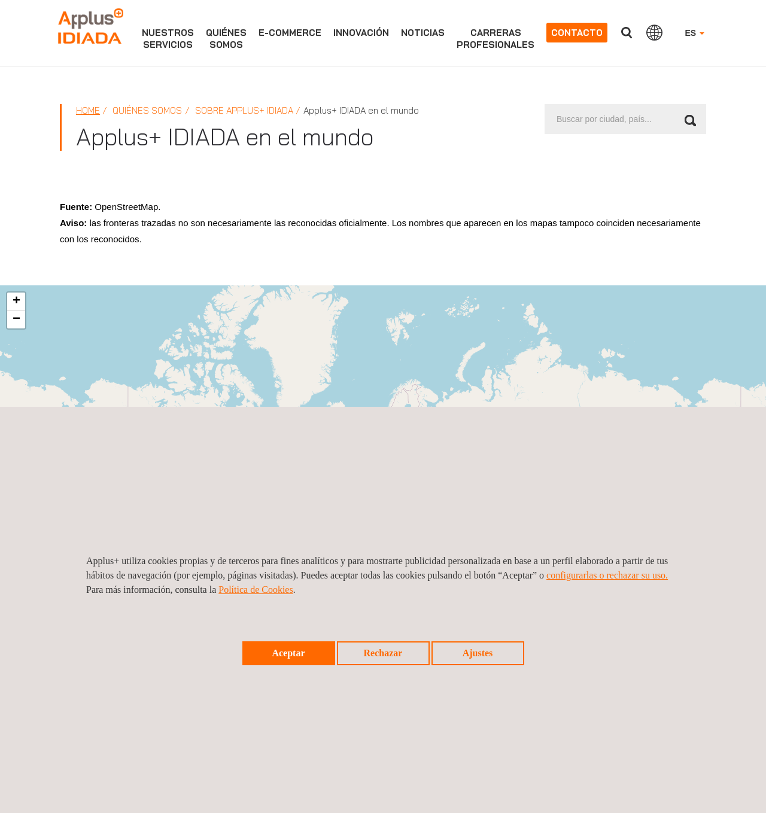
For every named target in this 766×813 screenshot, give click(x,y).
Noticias (423, 32)
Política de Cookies (255, 589)
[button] (16, 301)
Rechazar (383, 653)
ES (694, 33)
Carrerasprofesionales (495, 38)
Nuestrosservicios (168, 38)
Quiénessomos (226, 38)
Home (88, 110)
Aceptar (288, 653)
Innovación (361, 32)
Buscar (626, 32)
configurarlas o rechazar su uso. (607, 575)
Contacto (577, 32)
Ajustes (478, 653)
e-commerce (290, 32)
